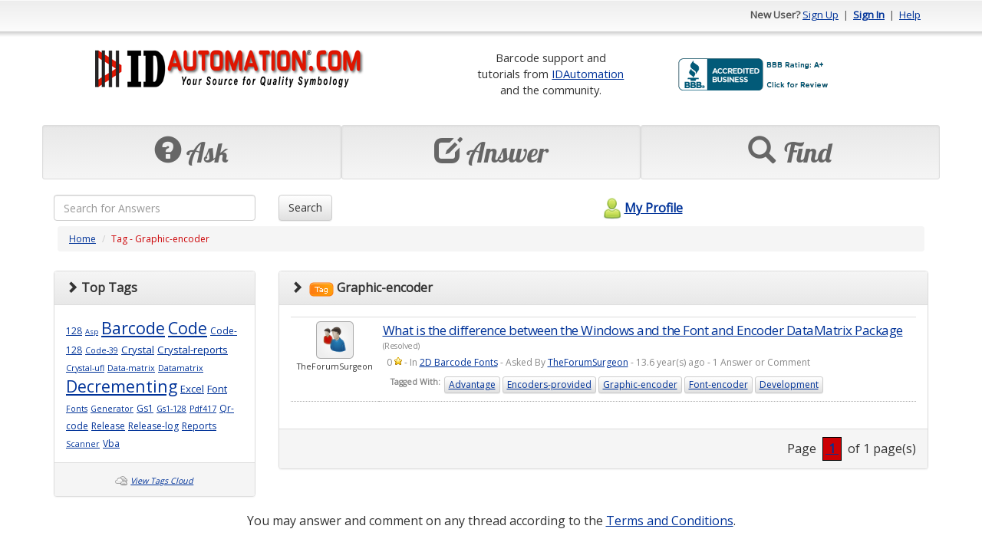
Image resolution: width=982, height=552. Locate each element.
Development (789, 384)
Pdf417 (202, 408)
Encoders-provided (549, 384)
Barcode (133, 328)
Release (108, 425)
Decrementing (121, 386)
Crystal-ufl (85, 368)
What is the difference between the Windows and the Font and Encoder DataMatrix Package (643, 330)
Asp (91, 332)
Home (82, 238)
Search (305, 207)
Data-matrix (131, 368)
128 (74, 330)
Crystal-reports (192, 349)
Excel (192, 389)
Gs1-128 (171, 408)
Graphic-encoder (640, 384)
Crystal (137, 349)
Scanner (83, 444)
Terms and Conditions (669, 520)
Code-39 (101, 350)
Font (217, 389)
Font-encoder (718, 384)
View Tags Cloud (161, 480)
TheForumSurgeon (588, 362)
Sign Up (820, 14)
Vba (111, 443)
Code (187, 328)
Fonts (76, 408)
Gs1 (145, 408)
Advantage (472, 384)
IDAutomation (588, 73)
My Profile (641, 207)
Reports (199, 425)
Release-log (153, 425)
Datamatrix (180, 368)
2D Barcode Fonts (459, 362)
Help (910, 14)
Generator (112, 408)
